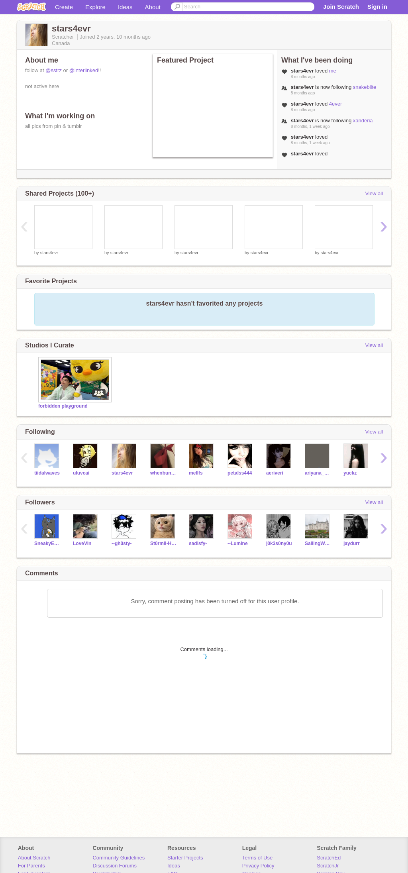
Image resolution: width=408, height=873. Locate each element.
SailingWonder (318, 543)
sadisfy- (198, 543)
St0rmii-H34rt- (163, 543)
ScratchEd (329, 858)
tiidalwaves (47, 473)
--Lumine (238, 543)
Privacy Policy (258, 866)
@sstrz (53, 70)
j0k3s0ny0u (279, 543)
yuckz (350, 473)
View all (374, 193)
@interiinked (83, 70)
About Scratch (34, 858)
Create (64, 7)
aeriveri (274, 473)
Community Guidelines (118, 858)
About (153, 7)
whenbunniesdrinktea (163, 473)
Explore (95, 7)
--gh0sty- (122, 543)
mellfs (196, 473)
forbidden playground (63, 406)
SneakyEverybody (47, 543)
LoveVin (82, 543)
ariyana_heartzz (318, 473)
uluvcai (81, 473)
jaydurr (351, 543)
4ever (335, 104)
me (332, 71)
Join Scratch (341, 6)
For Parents (31, 866)
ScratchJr (328, 866)
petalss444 (240, 473)
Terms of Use (257, 858)
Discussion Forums (114, 866)
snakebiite (365, 87)
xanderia (363, 121)
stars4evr (49, 252)
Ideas (125, 7)
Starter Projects (185, 858)
